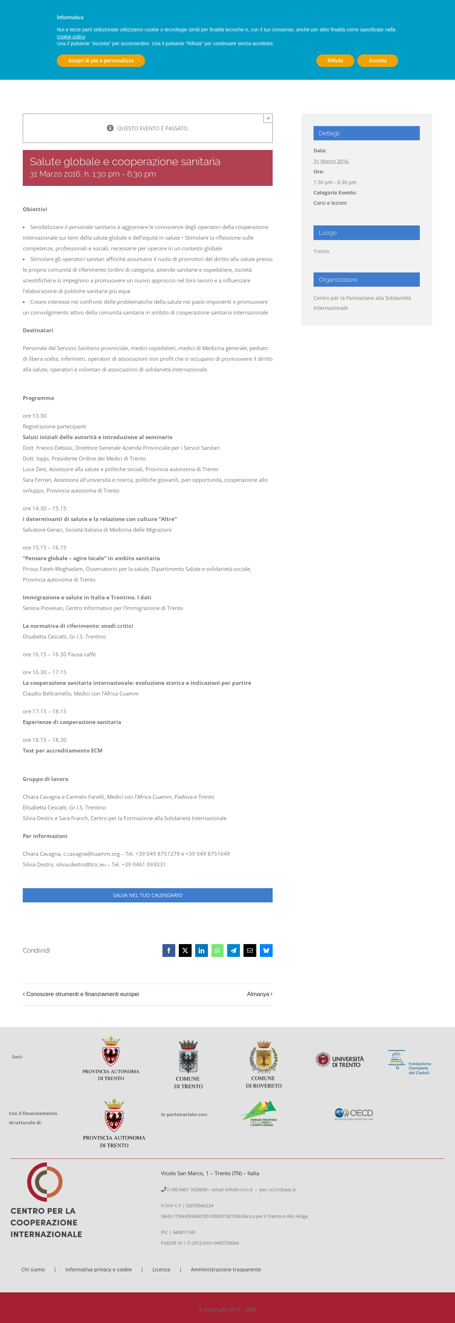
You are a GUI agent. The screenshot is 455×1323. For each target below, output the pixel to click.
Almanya (258, 994)
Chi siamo (33, 1269)
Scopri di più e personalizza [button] (101, 60)
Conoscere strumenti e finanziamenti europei (82, 994)
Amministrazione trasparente (226, 1269)
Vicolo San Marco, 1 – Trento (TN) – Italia (210, 1173)
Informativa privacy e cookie (98, 1269)
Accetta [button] (378, 60)
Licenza (161, 1269)
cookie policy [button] (71, 37)
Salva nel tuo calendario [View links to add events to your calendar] (147, 895)
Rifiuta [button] (335, 60)
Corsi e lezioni (330, 202)
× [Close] (268, 118)
